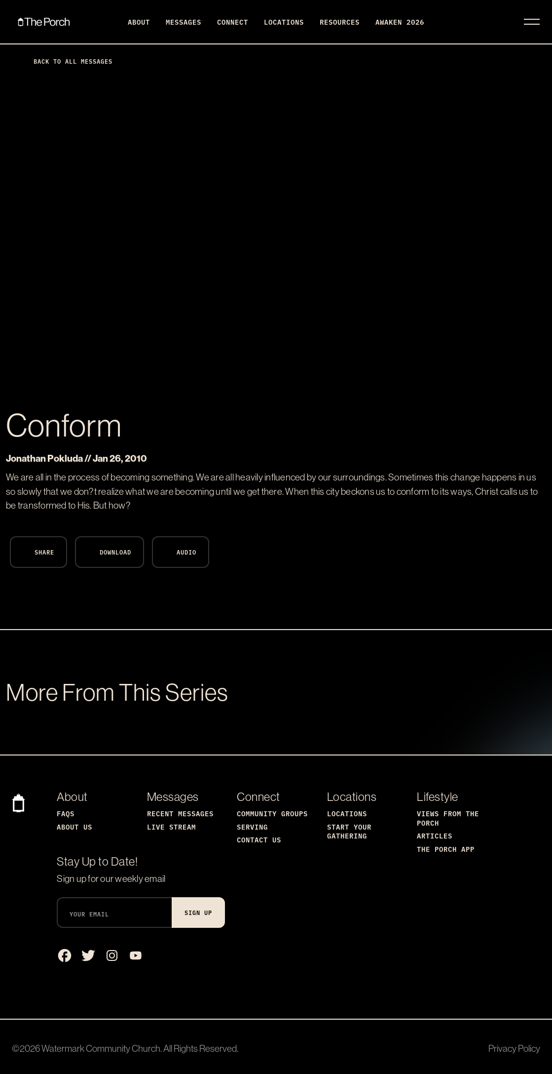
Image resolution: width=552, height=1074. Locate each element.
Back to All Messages (65, 61)
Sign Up (198, 912)
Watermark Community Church (100, 1048)
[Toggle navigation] (531, 21)
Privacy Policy (514, 1048)
